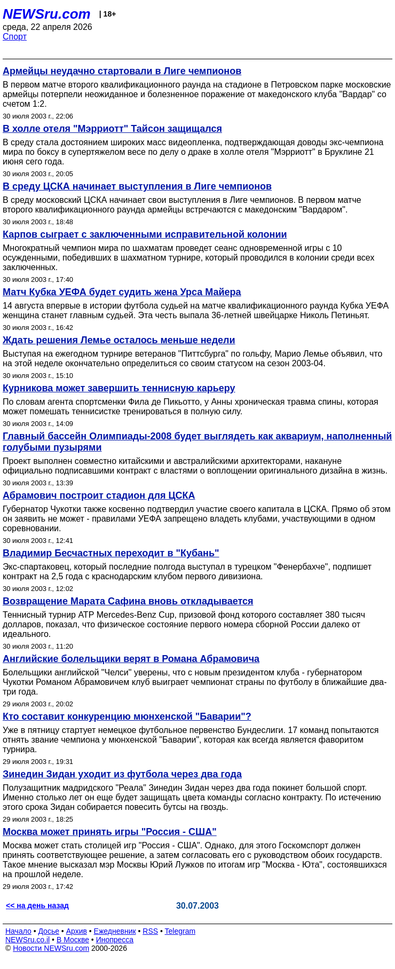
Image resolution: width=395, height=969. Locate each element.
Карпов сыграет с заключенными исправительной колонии (145, 234)
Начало (18, 931)
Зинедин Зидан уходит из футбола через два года (122, 774)
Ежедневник (115, 931)
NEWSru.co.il (27, 939)
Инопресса (115, 939)
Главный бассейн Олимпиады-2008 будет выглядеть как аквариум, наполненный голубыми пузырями (197, 442)
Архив (76, 931)
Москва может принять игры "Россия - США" (110, 831)
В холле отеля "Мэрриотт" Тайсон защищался (112, 128)
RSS (150, 931)
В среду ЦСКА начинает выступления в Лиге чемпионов (137, 186)
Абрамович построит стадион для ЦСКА (99, 495)
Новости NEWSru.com (51, 948)
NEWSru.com (47, 14)
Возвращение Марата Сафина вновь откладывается (128, 601)
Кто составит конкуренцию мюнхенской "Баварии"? (127, 716)
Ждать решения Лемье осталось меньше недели (119, 340)
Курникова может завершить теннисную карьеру (119, 388)
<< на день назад (37, 905)
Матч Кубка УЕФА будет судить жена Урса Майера (122, 292)
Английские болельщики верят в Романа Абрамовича (131, 658)
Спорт (15, 36)
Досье (48, 931)
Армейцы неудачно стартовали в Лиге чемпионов (122, 71)
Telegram (180, 931)
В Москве (73, 939)
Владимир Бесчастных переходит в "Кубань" (111, 553)
